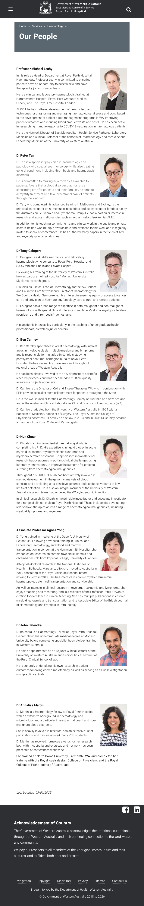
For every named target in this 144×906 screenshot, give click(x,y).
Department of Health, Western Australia (86, 889)
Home (22, 26)
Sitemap (100, 881)
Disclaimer (64, 881)
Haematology (55, 26)
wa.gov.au (24, 881)
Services (37, 26)
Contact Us (119, 881)
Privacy (83, 881)
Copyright (44, 881)
